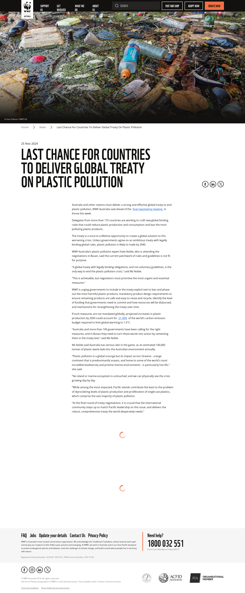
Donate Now (214, 6)
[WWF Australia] (27, 10)
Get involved (61, 8)
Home (25, 127)
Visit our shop (172, 6)
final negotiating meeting (148, 209)
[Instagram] (32, 570)
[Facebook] (205, 184)
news (42, 127)
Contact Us (77, 534)
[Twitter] (220, 184)
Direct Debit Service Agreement (55, 588)
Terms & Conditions (30, 588)
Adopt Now (193, 6)
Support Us (45, 8)
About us (95, 8)
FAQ (24, 534)
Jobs (33, 534)
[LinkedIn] (213, 184)
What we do (80, 8)
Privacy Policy (98, 534)
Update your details (53, 534)
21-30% (122, 318)
